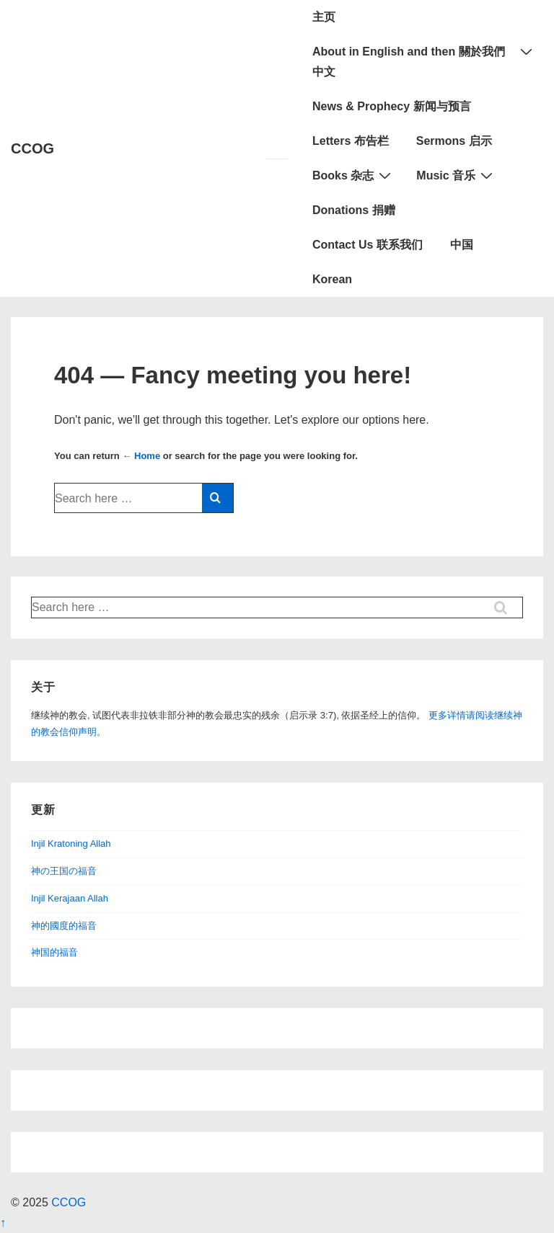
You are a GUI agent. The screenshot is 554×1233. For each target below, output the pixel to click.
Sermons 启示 (454, 141)
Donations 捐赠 (353, 210)
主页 (323, 17)
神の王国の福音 (64, 870)
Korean (332, 279)
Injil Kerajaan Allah (69, 898)
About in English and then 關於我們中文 (424, 59)
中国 (461, 245)
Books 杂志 (353, 175)
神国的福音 (54, 952)
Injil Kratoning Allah (71, 843)
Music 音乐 (456, 175)
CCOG (32, 148)
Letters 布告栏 (350, 141)
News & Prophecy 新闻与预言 (391, 106)
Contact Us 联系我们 (367, 245)
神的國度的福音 (64, 925)
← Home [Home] (141, 455)
